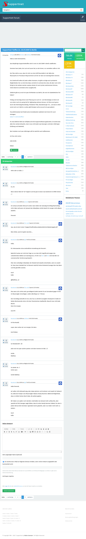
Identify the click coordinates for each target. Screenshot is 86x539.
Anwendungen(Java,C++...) (73, 177)
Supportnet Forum (11, 18)
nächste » (30, 157)
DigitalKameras (70, 148)
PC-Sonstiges (69, 180)
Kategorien (59, 19)
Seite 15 (18, 521)
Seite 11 (17, 518)
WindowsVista (70, 86)
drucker (80, 211)
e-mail (79, 216)
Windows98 (69, 100)
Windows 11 (69, 75)
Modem (68, 163)
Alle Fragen (33, 19)
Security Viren (70, 123)
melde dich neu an (18, 486)
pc (74, 211)
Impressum (68, 513)
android (79, 209)
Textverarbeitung (70, 111)
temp (67, 191)
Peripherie (69, 143)
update (68, 213)
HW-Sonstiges (69, 151)
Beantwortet (14, 166)
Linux (67, 109)
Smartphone (69, 145)
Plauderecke (69, 182)
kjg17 (25, 239)
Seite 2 (12, 513)
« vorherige (10, 157)
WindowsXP (69, 89)
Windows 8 (69, 80)
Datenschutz (68, 521)
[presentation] (15, 481)
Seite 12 (5, 521)
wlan (76, 211)
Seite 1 (8, 513)
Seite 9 (8, 518)
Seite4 (5, 516)
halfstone (29, 54)
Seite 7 (17, 516)
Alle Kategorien (70, 72)
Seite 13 (9, 521)
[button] (7, 429)
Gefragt (11, 54)
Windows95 (69, 103)
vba (72, 203)
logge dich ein (8, 486)
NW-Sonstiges (69, 168)
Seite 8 (4, 518)
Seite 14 (14, 521)
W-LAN (67, 160)
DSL (67, 154)
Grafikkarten (69, 140)
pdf (82, 216)
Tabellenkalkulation (71, 114)
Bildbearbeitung (70, 120)
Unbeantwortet (46, 19)
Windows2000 (69, 92)
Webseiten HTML (70, 174)
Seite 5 (9, 516)
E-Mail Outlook (70, 126)
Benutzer (65, 19)
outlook (71, 209)
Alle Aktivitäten (25, 19)
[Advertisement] (43, 34)
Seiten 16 (5, 523)
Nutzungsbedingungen (71, 517)
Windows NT (69, 94)
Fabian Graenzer (28, 535)
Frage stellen (71, 19)
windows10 (69, 206)
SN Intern (22, 54)
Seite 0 (4, 513)
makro (76, 206)
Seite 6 (13, 516)
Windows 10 (69, 77)
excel (68, 203)
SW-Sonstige (69, 134)
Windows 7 (69, 83)
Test (67, 188)
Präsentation (69, 128)
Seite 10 (13, 518)
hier (43, 255)
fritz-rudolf (26, 223)
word (75, 209)
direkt (9, 523)
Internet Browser (70, 131)
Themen (53, 19)
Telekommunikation (71, 165)
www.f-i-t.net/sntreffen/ (17, 117)
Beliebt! (39, 19)
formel (68, 211)
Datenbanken (69, 117)
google (71, 211)
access (71, 213)
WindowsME (69, 97)
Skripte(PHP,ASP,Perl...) (72, 171)
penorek (26, 201)
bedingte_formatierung (72, 216)
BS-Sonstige (69, 106)
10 (73, 206)
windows (77, 203)
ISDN (67, 157)
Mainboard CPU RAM (71, 137)
